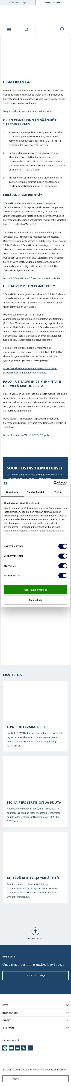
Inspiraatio (10, 1012)
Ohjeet (6, 1020)
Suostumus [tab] (12, 492)
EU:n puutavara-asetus (27, 727)
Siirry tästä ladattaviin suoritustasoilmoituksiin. (28, 110)
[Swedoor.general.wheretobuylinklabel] (62, 29)
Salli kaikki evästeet (35, 589)
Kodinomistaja (18, 2)
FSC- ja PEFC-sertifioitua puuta (34, 803)
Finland (11, 1079)
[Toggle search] (27, 29)
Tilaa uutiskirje (35, 975)
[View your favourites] (44, 29)
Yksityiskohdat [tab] (35, 492)
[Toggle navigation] (9, 29)
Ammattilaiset (53, 2)
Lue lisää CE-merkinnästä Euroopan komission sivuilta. (32, 278)
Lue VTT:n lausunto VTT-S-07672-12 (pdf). (26, 434)
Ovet (5, 1005)
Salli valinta (35, 600)
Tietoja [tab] (58, 492)
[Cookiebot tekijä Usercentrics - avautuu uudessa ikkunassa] (53, 483)
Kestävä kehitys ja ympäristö (33, 878)
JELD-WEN (8, 1027)
